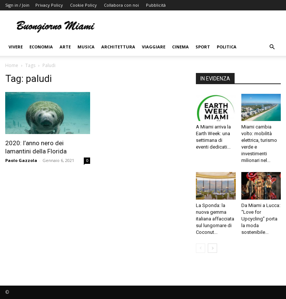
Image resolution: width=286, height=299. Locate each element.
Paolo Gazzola (21, 160)
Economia (41, 47)
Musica (86, 47)
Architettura (118, 47)
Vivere (16, 47)
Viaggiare (153, 47)
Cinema (180, 47)
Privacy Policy (49, 5)
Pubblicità (156, 5)
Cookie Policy (83, 5)
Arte (65, 47)
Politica (226, 47)
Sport (203, 47)
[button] (272, 47)
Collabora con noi (121, 5)
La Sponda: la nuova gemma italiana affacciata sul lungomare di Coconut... (215, 219)
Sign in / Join (17, 5)
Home (11, 65)
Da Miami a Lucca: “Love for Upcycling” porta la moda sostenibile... (260, 219)
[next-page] (212, 248)
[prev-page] (200, 248)
